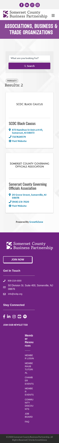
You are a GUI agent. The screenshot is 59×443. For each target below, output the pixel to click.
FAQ (27, 421)
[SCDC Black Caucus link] (29, 104)
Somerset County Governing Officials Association (28, 186)
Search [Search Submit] (29, 65)
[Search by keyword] (29, 58)
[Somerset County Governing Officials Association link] (29, 165)
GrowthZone (36, 221)
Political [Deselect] (12, 80)
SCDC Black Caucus (22, 123)
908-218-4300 (14, 280)
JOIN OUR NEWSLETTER (15, 324)
